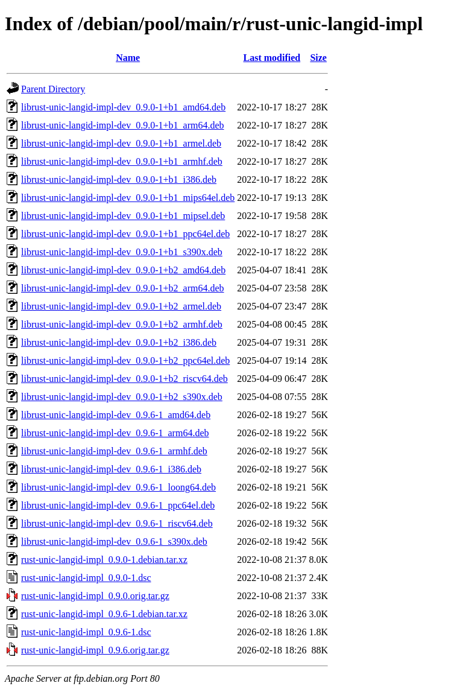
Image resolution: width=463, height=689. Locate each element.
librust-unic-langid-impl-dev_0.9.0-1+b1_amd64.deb (123, 107)
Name (128, 57)
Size (318, 57)
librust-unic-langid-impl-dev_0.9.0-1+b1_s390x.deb (121, 252)
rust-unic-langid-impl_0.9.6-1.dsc (86, 632)
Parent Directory (53, 89)
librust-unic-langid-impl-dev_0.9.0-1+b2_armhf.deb (121, 324)
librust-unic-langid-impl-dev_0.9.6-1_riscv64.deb (117, 523)
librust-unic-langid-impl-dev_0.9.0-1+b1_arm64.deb (122, 125)
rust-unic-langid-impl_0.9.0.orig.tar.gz (95, 596)
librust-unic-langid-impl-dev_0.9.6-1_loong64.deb (118, 487)
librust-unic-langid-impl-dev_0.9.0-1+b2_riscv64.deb (124, 378)
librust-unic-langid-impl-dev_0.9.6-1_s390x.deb (114, 541)
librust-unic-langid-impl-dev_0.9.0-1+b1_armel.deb (121, 143)
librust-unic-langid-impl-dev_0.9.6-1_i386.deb (111, 469)
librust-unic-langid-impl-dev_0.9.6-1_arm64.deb (115, 433)
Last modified (272, 57)
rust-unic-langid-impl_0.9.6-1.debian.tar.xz (104, 614)
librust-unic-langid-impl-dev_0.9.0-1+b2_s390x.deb (121, 397)
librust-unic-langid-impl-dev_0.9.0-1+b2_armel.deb (121, 306)
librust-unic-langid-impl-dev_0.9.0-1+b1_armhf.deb (121, 161)
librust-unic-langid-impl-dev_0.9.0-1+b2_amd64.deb (123, 270)
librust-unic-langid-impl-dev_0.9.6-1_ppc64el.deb (118, 505)
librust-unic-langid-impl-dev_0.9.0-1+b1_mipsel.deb (123, 216)
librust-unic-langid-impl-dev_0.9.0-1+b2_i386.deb (118, 342)
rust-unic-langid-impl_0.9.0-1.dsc (86, 578)
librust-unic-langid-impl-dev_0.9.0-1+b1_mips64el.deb (128, 197)
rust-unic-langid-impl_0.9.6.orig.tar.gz (95, 650)
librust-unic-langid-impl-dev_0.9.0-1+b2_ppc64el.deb (125, 360)
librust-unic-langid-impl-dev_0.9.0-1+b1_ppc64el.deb (125, 234)
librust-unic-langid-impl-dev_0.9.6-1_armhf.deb (114, 451)
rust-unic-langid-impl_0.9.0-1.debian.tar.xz (104, 559)
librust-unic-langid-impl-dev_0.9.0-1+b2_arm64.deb (122, 288)
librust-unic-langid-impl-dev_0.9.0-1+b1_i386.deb (118, 179)
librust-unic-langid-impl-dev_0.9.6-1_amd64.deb (115, 415)
